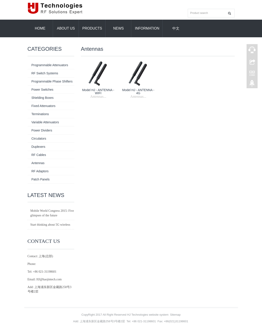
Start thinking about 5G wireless (50, 224)
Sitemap (175, 314)
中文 (175, 28)
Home (40, 28)
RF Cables (39, 155)
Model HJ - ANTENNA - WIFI (98, 91)
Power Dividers (42, 130)
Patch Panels (41, 179)
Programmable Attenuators (50, 65)
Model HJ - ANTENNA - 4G (138, 91)
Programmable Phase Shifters (52, 81)
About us (66, 28)
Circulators (39, 138)
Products (92, 28)
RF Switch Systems (45, 73)
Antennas (38, 163)
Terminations (40, 114)
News (118, 28)
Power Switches (43, 89)
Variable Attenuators (45, 122)
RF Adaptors (40, 171)
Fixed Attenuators (44, 106)
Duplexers (38, 146)
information (147, 28)
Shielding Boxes (43, 97)
